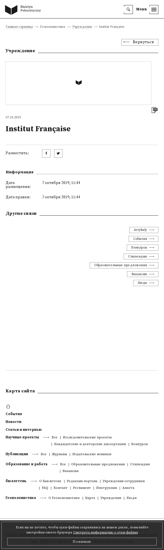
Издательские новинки (91, 454)
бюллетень (16, 481)
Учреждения (82, 27)
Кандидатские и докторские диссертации (90, 444)
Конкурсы (139, 247)
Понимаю (82, 541)
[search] (128, 9)
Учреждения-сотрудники (124, 481)
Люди (142, 283)
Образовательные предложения (120, 265)
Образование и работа (26, 464)
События (140, 239)
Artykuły (140, 230)
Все (54, 437)
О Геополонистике (64, 498)
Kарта (90, 498)
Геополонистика (21, 498)
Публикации (17, 454)
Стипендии (137, 256)
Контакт (61, 488)
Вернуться (143, 42)
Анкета (128, 488)
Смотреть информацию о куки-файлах (105, 532)
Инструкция (106, 488)
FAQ (45, 488)
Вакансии (139, 274)
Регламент (82, 488)
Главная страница (19, 27)
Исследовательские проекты (87, 437)
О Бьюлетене (50, 481)
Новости (13, 422)
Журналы (59, 454)
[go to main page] (24, 10)
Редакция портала (82, 481)
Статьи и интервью (24, 429)
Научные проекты (22, 437)
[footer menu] (9, 406)
